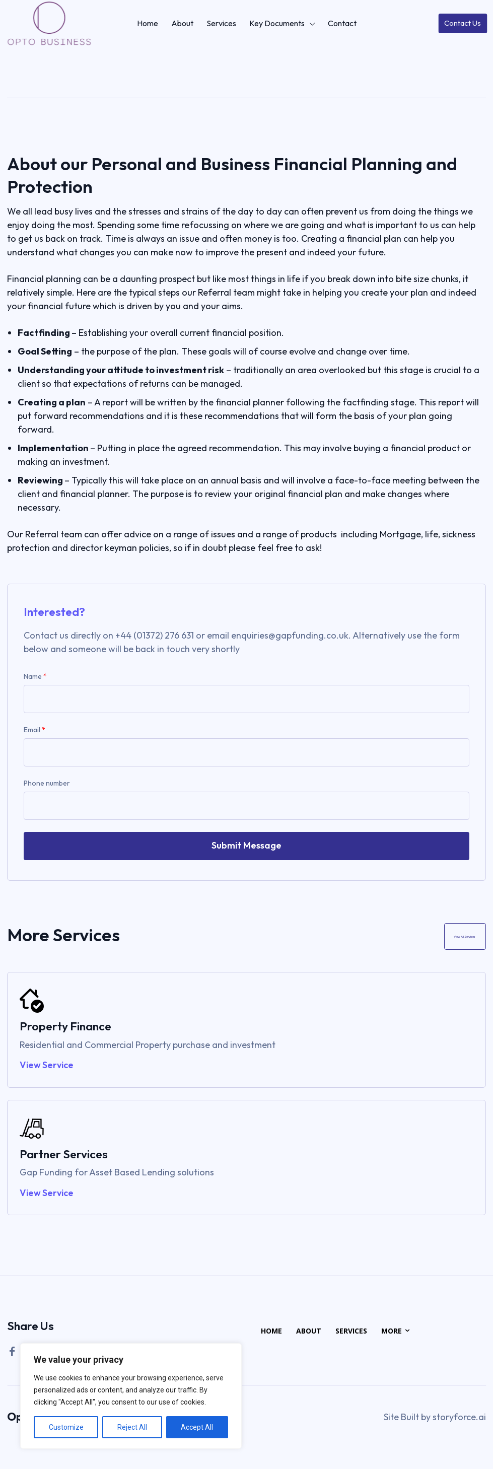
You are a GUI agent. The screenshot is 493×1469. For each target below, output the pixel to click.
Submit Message (246, 845)
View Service (47, 1067)
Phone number (47, 783)
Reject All (132, 1427)
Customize (66, 1427)
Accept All (197, 1427)
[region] (131, 1396)
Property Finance (65, 1027)
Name (35, 676)
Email (34, 729)
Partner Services (64, 1155)
